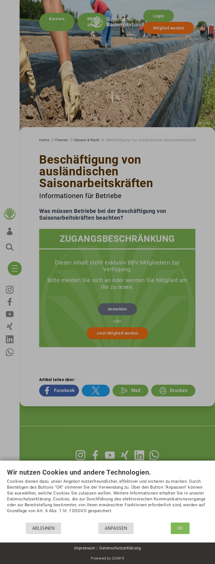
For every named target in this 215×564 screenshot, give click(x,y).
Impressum (84, 548)
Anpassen (116, 528)
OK (180, 528)
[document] (107, 495)
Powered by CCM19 (107, 558)
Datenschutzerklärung (120, 548)
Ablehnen (43, 528)
